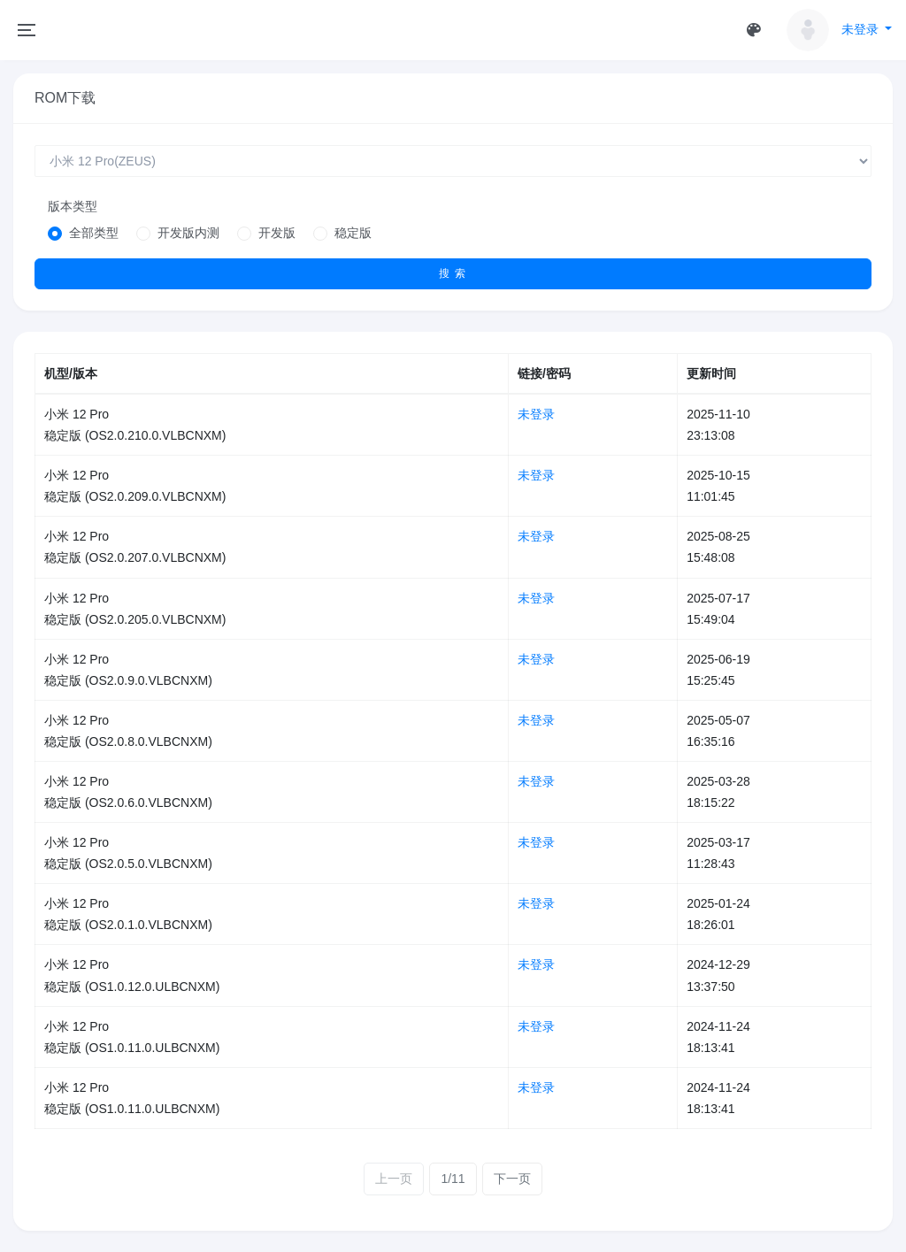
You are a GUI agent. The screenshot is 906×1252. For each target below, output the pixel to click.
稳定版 (353, 233)
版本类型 (72, 206)
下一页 (512, 1178)
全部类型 (94, 233)
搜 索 (453, 273)
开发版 (277, 233)
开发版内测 (188, 233)
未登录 (536, 414)
